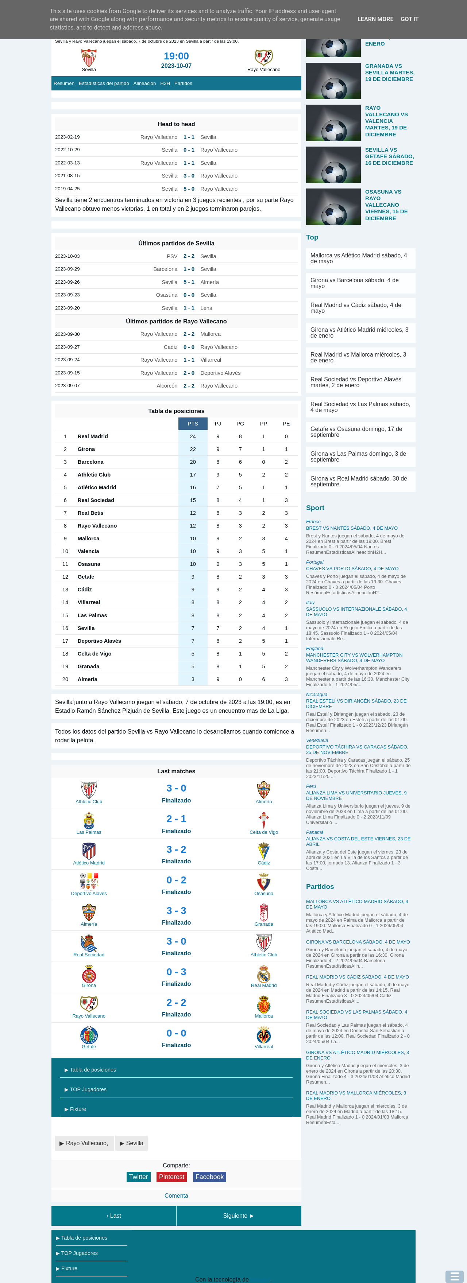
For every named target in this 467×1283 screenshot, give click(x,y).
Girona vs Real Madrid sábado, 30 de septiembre (358, 481)
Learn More (375, 19)
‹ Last (114, 1216)
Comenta (176, 1196)
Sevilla (134, 1143)
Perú (311, 786)
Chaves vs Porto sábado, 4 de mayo (352, 568)
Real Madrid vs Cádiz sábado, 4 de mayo (355, 308)
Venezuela (317, 740)
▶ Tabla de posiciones (90, 1070)
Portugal (315, 562)
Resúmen (64, 83)
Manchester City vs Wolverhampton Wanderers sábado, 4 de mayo (354, 657)
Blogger (260, 1279)
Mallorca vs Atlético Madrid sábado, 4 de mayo (358, 258)
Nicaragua (316, 694)
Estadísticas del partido (104, 83)
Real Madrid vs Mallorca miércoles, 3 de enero (358, 357)
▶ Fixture (75, 1109)
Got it (409, 19)
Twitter (138, 1177)
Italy (310, 602)
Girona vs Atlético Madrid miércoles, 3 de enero (359, 333)
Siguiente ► (239, 1216)
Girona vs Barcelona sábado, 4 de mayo (354, 283)
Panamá (315, 832)
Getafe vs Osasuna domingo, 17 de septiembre (356, 432)
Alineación (145, 83)
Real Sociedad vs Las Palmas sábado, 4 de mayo (360, 407)
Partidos (183, 83)
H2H (165, 83)
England (314, 648)
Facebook (210, 1177)
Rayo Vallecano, (88, 1143)
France (313, 521)
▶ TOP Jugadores (86, 1089)
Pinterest (171, 1177)
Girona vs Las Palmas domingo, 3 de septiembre (358, 457)
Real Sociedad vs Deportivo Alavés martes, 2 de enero (355, 382)
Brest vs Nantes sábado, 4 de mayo (352, 528)
